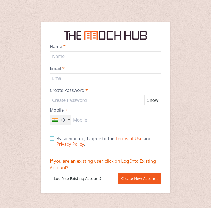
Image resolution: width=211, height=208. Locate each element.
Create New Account (139, 178)
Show (153, 100)
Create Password (69, 90)
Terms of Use (129, 139)
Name (58, 46)
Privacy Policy (70, 144)
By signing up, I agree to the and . (101, 141)
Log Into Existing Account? (77, 178)
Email (57, 68)
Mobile (58, 110)
